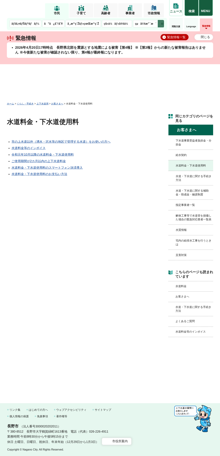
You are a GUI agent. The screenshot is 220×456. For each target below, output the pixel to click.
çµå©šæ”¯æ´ (145, 23)
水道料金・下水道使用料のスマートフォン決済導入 (47, 167)
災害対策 (181, 255)
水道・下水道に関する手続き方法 (193, 178)
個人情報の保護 (19, 416)
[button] (191, 8)
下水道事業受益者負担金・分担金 (193, 142)
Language (191, 26)
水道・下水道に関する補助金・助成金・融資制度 (192, 192)
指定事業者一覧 (185, 204)
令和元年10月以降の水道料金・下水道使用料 (43, 154)
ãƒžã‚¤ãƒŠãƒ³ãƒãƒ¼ (25, 23)
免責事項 (42, 416)
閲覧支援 (176, 26)
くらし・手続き (25, 103)
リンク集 (14, 409)
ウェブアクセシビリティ (71, 409)
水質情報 (181, 229)
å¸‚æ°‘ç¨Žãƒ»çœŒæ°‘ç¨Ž (83, 23)
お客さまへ (57, 103)
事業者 (130, 13)
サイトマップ (103, 409)
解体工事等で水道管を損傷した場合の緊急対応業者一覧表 (193, 217)
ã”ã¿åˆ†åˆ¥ (53, 23)
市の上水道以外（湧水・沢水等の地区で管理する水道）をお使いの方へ (61, 141)
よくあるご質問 (185, 321)
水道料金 (180, 286)
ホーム (10, 103)
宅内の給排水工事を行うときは (193, 242)
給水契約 (181, 155)
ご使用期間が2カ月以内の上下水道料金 (39, 161)
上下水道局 (42, 103)
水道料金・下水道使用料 (191, 165)
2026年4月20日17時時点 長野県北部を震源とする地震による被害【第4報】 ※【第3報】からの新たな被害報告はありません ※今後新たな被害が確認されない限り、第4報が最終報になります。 (110, 50)
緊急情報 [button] (206, 26)
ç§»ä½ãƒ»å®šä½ (117, 23)
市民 (57, 13)
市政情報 (154, 13)
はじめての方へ (38, 409)
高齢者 (105, 13)
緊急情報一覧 (176, 37)
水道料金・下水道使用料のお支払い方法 (39, 174)
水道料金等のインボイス (29, 148)
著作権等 (61, 416)
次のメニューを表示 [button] (161, 23)
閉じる (205, 37)
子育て (81, 13)
